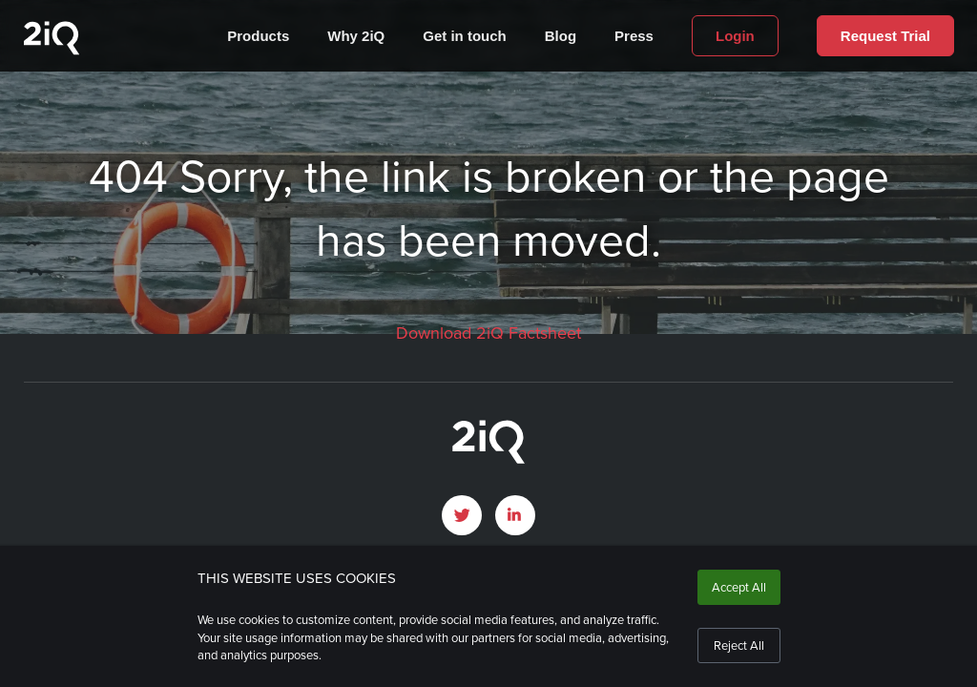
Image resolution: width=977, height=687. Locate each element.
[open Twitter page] (462, 515)
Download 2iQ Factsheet (488, 333)
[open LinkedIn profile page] (515, 515)
